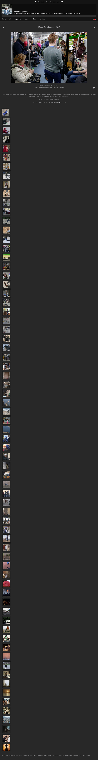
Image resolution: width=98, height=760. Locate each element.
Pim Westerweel (40, 2)
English (94, 19)
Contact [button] (43, 19)
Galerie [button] (28, 19)
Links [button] (35, 19)
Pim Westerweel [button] (7, 19)
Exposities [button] (18, 19)
